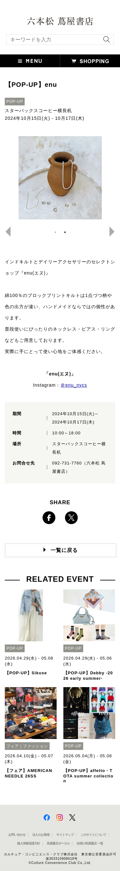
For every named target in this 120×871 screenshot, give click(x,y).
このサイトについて (93, 834)
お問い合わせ (17, 834)
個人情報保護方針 (28, 843)
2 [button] (65, 232)
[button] (30, 60)
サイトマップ (65, 834)
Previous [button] (5, 231)
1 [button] (55, 232)
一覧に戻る (64, 550)
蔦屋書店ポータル (58, 843)
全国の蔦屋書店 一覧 (89, 843)
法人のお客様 (41, 834)
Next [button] (114, 231)
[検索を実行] (105, 41)
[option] (60, 177)
